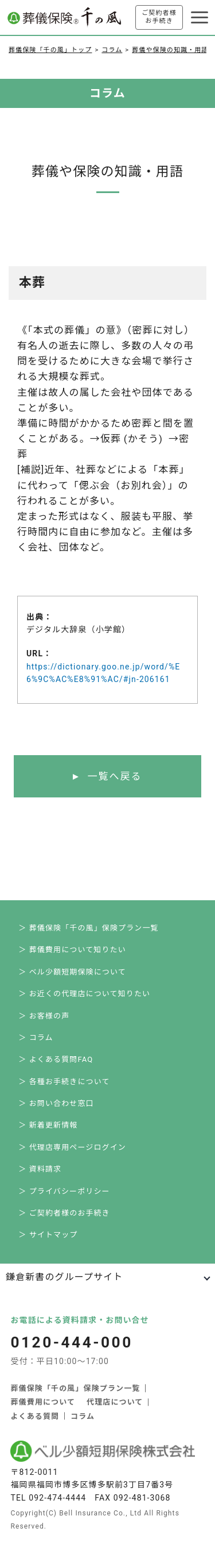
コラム (111, 50)
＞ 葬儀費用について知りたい (72, 949)
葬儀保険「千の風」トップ (50, 50)
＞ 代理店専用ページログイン (72, 1147)
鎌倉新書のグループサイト (64, 1277)
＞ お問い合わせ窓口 (55, 1103)
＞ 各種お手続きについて (64, 1081)
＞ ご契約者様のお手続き (64, 1213)
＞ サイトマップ (47, 1234)
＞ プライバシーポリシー (64, 1191)
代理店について (115, 1402)
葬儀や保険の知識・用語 (170, 50)
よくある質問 (34, 1416)
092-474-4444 (57, 1497)
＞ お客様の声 (43, 1016)
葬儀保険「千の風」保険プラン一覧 (75, 1388)
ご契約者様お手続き (159, 17)
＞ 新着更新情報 (47, 1125)
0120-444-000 (71, 1342)
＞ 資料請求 (39, 1169)
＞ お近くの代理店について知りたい (84, 993)
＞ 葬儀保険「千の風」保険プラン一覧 (88, 928)
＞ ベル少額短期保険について (72, 972)
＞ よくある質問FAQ (55, 1059)
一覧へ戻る (114, 776)
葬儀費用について (42, 1402)
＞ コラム (35, 1037)
